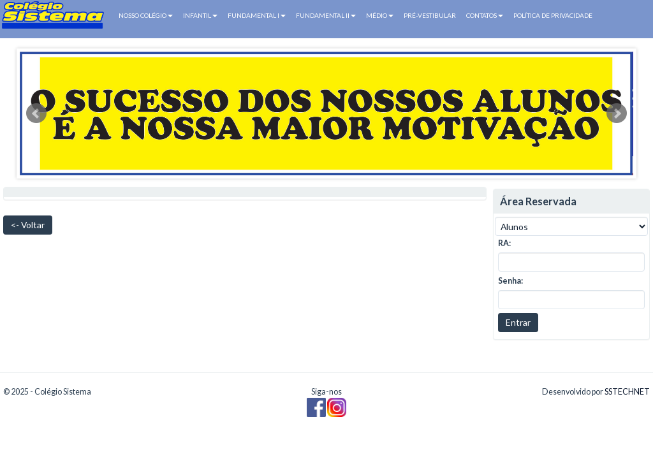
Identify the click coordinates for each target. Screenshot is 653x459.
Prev (36, 113)
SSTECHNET (627, 392)
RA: (504, 243)
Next (616, 113)
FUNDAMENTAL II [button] (326, 15)
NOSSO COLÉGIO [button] (146, 15)
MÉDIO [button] (379, 15)
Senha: (510, 281)
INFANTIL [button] (200, 15)
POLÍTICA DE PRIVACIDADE (552, 15)
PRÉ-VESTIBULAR (430, 15)
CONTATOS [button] (484, 15)
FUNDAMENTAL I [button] (257, 15)
